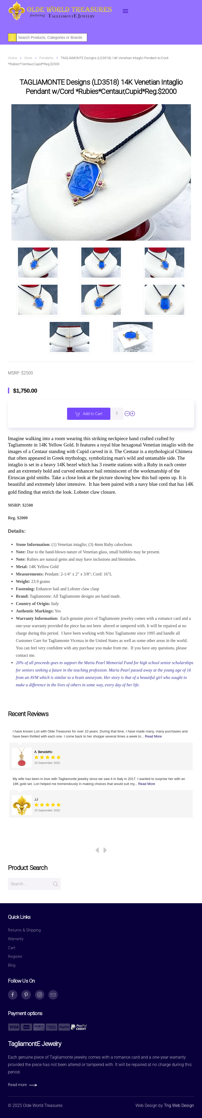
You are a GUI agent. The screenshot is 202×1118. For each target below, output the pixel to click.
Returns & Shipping (24, 930)
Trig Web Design (179, 1105)
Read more (17, 1084)
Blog (11, 965)
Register (15, 956)
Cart (11, 947)
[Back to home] (61, 11)
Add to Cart (88, 414)
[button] (125, 11)
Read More (153, 736)
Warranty (16, 938)
